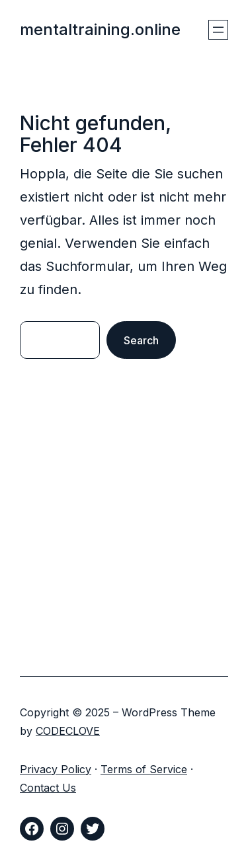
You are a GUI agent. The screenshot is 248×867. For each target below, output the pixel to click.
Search (141, 340)
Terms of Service (144, 769)
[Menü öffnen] (218, 30)
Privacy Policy (55, 769)
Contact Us (48, 787)
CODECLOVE (68, 730)
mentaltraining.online (100, 29)
